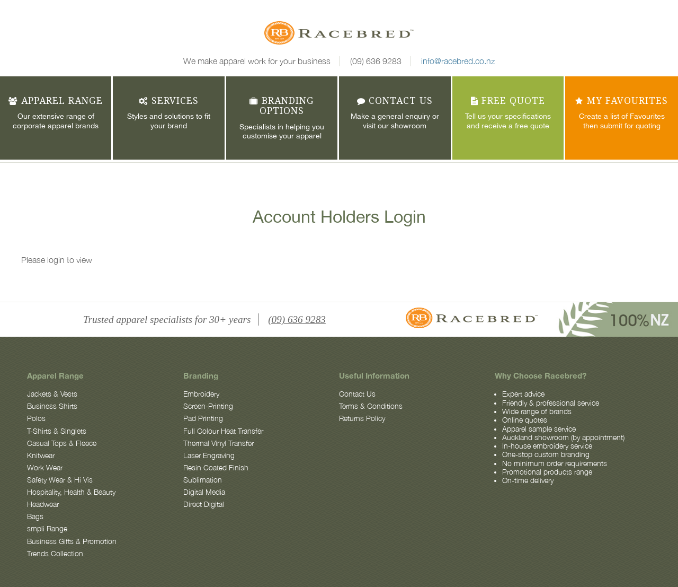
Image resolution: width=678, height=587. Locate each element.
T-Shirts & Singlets (56, 431)
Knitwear (41, 455)
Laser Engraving (209, 455)
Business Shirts (52, 406)
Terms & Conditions (371, 406)
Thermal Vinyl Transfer (218, 443)
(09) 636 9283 (376, 61)
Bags (35, 516)
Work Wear (45, 467)
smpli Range (47, 528)
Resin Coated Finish (215, 467)
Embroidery (201, 394)
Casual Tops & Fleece (61, 443)
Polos (36, 418)
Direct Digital (203, 504)
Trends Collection (55, 553)
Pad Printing (203, 418)
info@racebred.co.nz (458, 61)
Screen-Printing (208, 406)
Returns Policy (362, 418)
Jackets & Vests (52, 394)
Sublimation (202, 480)
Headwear (43, 504)
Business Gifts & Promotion (72, 541)
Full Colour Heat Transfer (223, 431)
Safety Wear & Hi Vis (60, 480)
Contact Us (357, 394)
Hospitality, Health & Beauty (71, 492)
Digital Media (204, 492)
